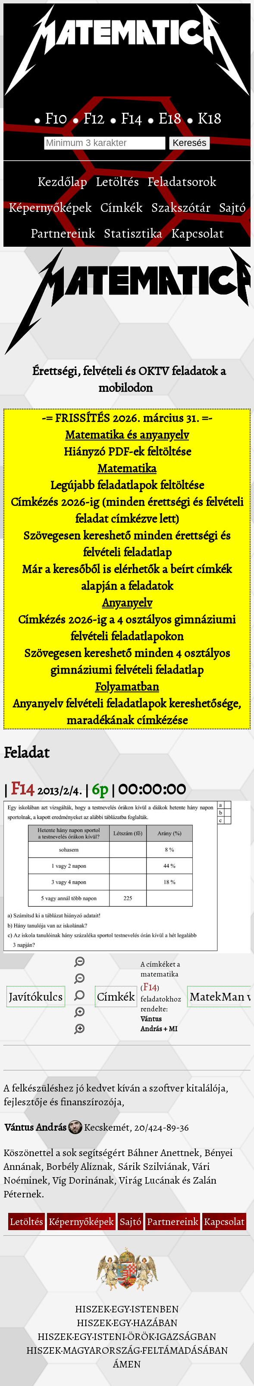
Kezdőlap (62, 182)
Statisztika (133, 233)
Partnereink (63, 233)
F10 (58, 118)
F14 (133, 118)
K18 (210, 118)
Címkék (121, 207)
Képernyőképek (50, 207)
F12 (95, 118)
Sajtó (232, 207)
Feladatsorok (181, 182)
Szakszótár (180, 207)
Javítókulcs (36, 996)
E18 (171, 118)
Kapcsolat (197, 233)
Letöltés (117, 182)
